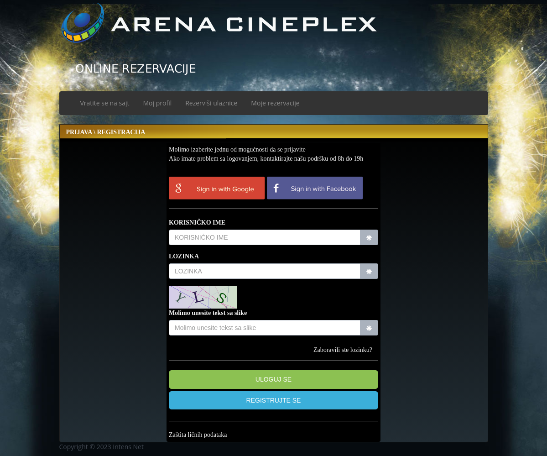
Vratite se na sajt (105, 103)
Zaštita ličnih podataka (198, 434)
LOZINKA (184, 256)
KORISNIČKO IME (197, 222)
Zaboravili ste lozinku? (342, 349)
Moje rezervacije (275, 103)
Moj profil (157, 103)
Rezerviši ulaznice (211, 103)
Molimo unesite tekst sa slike (208, 312)
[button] (273, 400)
